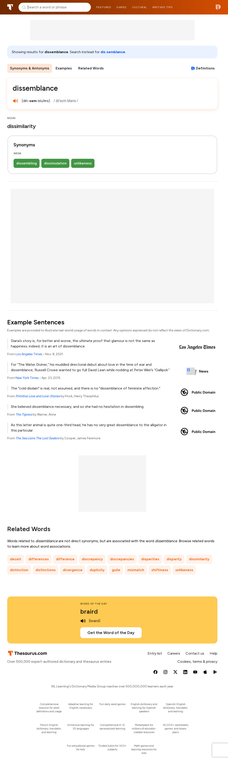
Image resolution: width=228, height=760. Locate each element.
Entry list (155, 653)
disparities (150, 559)
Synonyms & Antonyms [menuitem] (29, 68)
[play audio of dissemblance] (15, 101)
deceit (15, 559)
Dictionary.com (218, 7)
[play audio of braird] (83, 621)
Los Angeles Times (29, 354)
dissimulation (55, 163)
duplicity (97, 570)
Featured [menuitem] (103, 7)
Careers (173, 653)
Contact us (195, 653)
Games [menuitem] (121, 7)
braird (89, 611)
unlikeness (83, 163)
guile (116, 570)
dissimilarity (199, 559)
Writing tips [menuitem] (162, 7)
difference (65, 559)
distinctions (45, 570)
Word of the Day (93, 603)
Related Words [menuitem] (91, 68)
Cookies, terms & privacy (197, 661)
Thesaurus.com (10, 7)
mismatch (135, 570)
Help (213, 653)
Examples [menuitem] (64, 68)
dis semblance (113, 52)
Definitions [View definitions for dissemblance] (205, 68)
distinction (19, 570)
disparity (174, 559)
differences (38, 559)
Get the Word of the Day (110, 632)
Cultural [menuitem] (139, 7)
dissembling (26, 163)
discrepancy (92, 559)
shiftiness (159, 570)
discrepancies (122, 559)
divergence (72, 570)
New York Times (27, 378)
